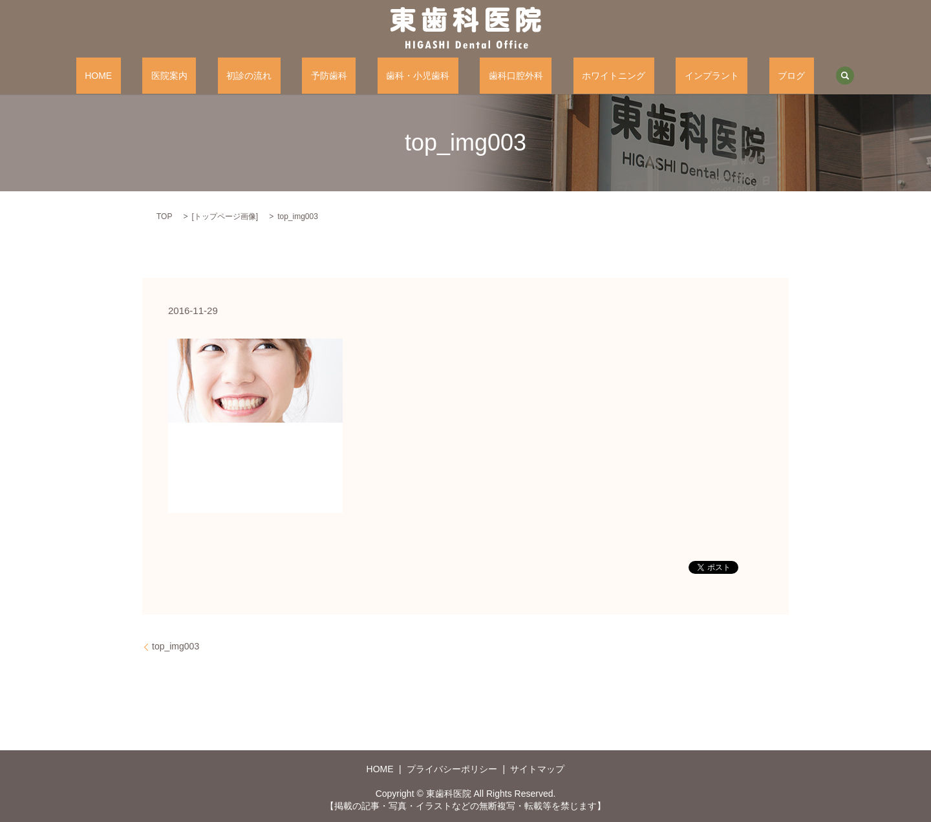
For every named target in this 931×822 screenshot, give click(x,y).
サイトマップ (537, 769)
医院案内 (221, 75)
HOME (168, 75)
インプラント (659, 75)
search (766, 75)
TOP (164, 216)
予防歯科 (346, 75)
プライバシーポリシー (452, 769)
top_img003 (175, 646)
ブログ (722, 75)
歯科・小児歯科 (417, 75)
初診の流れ (283, 75)
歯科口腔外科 (498, 75)
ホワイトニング (578, 75)
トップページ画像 (225, 216)
